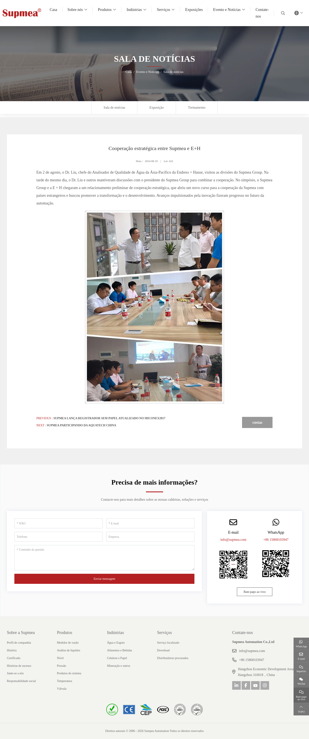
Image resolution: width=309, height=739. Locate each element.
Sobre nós (75, 10)
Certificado (13, 658)
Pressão (61, 665)
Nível (60, 658)
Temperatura (64, 681)
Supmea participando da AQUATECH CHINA (81, 425)
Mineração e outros (118, 665)
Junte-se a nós (15, 673)
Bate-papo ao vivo (255, 591)
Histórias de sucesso (19, 665)
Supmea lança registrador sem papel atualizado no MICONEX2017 (109, 418)
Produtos (105, 10)
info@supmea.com (233, 539)
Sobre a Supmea (21, 632)
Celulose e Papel (117, 658)
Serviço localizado (168, 642)
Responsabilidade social (21, 681)
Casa (53, 10)
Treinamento (196, 107)
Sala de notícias (114, 107)
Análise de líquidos (68, 650)
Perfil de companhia (19, 642)
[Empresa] (150, 537)
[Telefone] (58, 537)
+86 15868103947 (275, 539)
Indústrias (134, 10)
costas (257, 422)
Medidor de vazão (68, 642)
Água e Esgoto (116, 642)
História (12, 650)
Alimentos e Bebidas (119, 650)
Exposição (156, 107)
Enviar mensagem (104, 578)
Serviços (163, 10)
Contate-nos (262, 13)
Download (163, 650)
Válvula (61, 688)
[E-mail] (150, 523)
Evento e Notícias (227, 10)
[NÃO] (58, 523)
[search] (282, 13)
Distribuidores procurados (172, 658)
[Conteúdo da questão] (104, 557)
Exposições (194, 10)
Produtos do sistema (69, 673)
